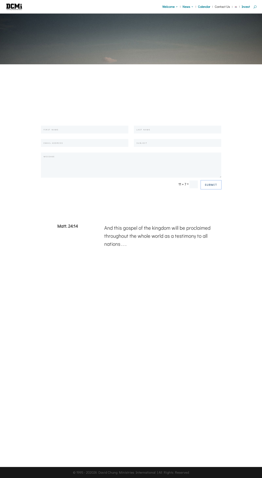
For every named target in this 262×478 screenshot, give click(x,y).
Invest (246, 7)
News (186, 7)
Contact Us (222, 7)
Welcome (168, 7)
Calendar (204, 7)
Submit (211, 184)
